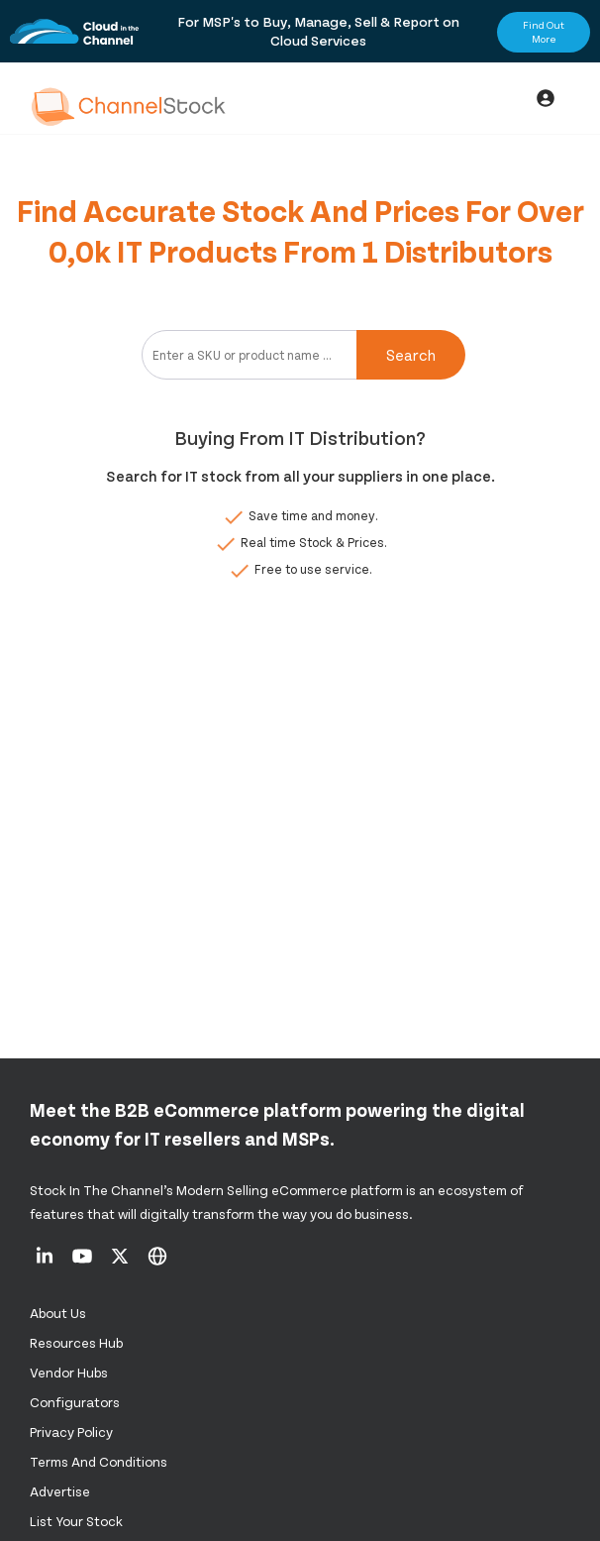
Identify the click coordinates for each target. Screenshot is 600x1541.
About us (58, 1312)
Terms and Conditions (98, 1461)
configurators (75, 1401)
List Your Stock (76, 1520)
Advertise (60, 1491)
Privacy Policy (71, 1431)
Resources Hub (76, 1342)
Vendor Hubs (69, 1372)
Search (411, 354)
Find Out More (543, 32)
